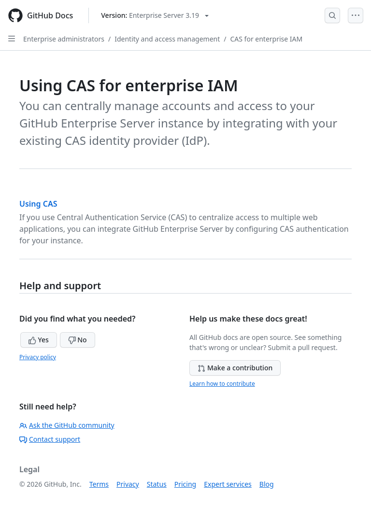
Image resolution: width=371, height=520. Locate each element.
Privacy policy (37, 357)
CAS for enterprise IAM (266, 38)
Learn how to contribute (222, 383)
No (77, 339)
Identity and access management (167, 38)
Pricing (185, 484)
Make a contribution (235, 367)
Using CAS (38, 203)
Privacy (127, 484)
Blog (266, 484)
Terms (99, 484)
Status (157, 484)
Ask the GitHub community (66, 425)
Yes (39, 339)
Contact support (49, 439)
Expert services (228, 484)
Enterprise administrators (63, 38)
